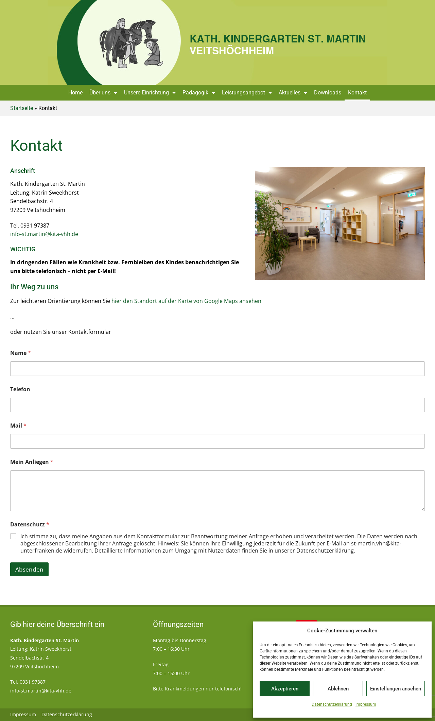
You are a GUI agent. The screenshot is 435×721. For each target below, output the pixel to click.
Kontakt (357, 92)
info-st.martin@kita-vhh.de (44, 234)
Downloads (327, 92)
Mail (18, 425)
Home (75, 92)
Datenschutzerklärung (332, 704)
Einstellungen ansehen (395, 689)
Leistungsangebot (247, 93)
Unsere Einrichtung (150, 93)
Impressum (365, 704)
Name (20, 353)
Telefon (20, 389)
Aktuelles (293, 93)
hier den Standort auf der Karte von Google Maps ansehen (186, 301)
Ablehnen (338, 689)
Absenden (29, 569)
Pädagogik (198, 93)
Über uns (103, 93)
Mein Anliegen (31, 462)
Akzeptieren (284, 689)
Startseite (21, 108)
